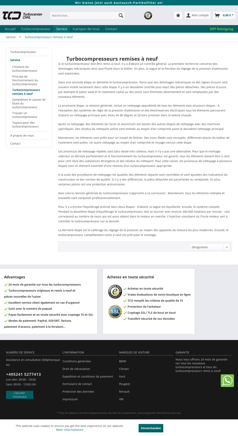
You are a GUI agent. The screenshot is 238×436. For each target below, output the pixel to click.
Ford (122, 376)
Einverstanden (151, 428)
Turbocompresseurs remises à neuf (26, 92)
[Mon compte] (197, 15)
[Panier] (224, 15)
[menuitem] (87, 17)
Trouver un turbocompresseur (24, 115)
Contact (15, 143)
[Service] (61, 29)
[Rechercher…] (87, 15)
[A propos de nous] (86, 29)
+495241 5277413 (23, 374)
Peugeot (124, 384)
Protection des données (78, 391)
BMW (122, 361)
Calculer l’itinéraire (20, 395)
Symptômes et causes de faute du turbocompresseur (29, 103)
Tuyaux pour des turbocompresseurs (25, 124)
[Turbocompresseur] (35, 29)
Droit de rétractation (76, 369)
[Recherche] (121, 15)
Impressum (70, 399)
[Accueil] (10, 29)
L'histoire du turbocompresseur (24, 68)
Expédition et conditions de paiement (87, 376)
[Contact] (111, 29)
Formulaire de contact (77, 384)
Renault (124, 391)
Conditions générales (76, 361)
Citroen (124, 369)
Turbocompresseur (23, 52)
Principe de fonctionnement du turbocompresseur (25, 80)
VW (121, 399)
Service (15, 60)
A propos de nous (22, 135)
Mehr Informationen (69, 430)
